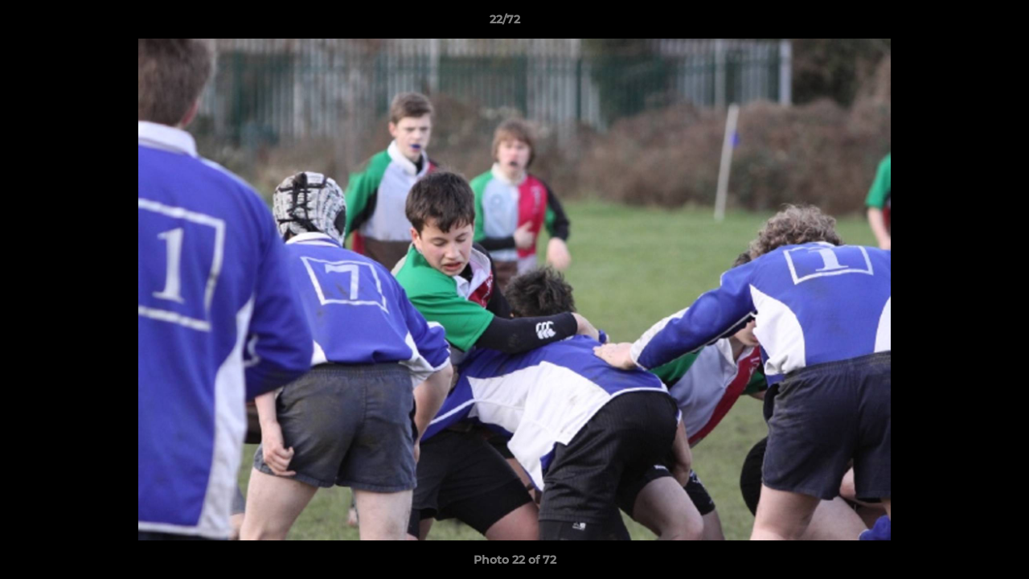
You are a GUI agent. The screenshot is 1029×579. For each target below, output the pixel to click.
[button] (961, 23)
